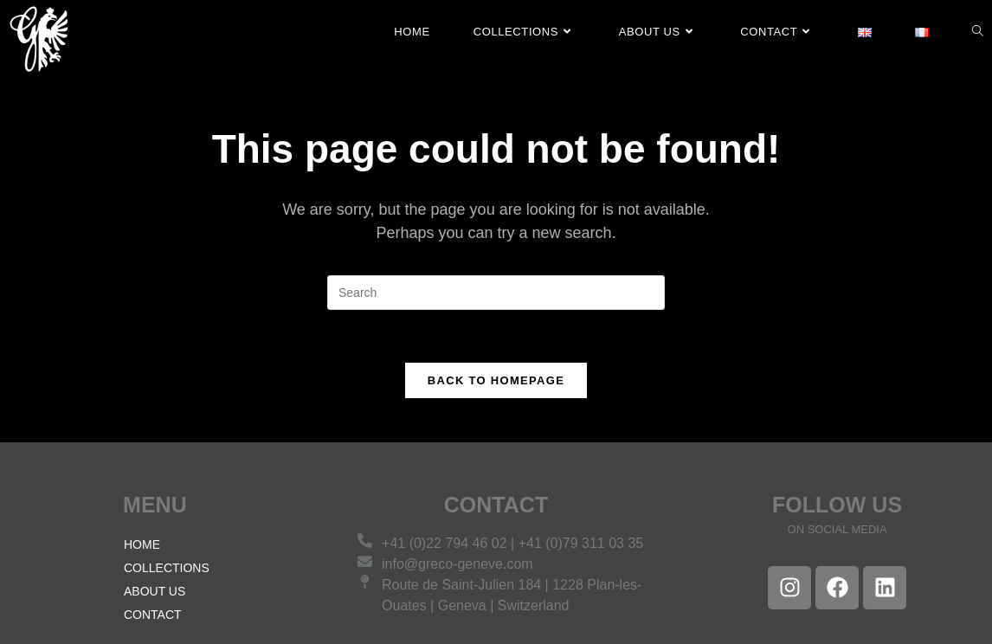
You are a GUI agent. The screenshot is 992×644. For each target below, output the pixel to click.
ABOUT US (154, 591)
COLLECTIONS (166, 568)
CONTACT (153, 614)
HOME (142, 544)
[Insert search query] (496, 292)
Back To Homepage (496, 380)
